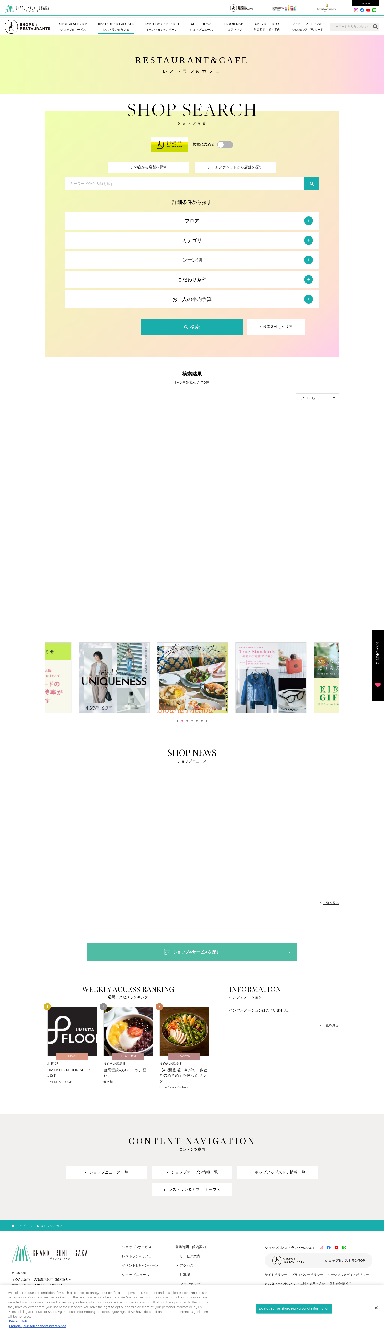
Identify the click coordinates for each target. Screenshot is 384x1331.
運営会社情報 (338, 1288)
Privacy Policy (19, 1325)
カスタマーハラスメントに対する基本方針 (295, 1288)
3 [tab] (187, 723)
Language (365, 3)
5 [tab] (197, 723)
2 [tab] (182, 723)
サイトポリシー (276, 1279)
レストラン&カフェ (137, 1261)
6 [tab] (202, 723)
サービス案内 (190, 1261)
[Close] (376, 1312)
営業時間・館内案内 (190, 1251)
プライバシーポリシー (307, 1279)
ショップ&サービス (137, 1251)
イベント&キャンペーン (140, 1270)
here (194, 1297)
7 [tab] (207, 723)
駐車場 (185, 1279)
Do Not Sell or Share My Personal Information (294, 1312)
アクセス (186, 1270)
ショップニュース (135, 1279)
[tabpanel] (123, 680)
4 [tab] (192, 723)
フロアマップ (190, 1288)
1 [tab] (177, 723)
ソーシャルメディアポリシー (348, 1279)
